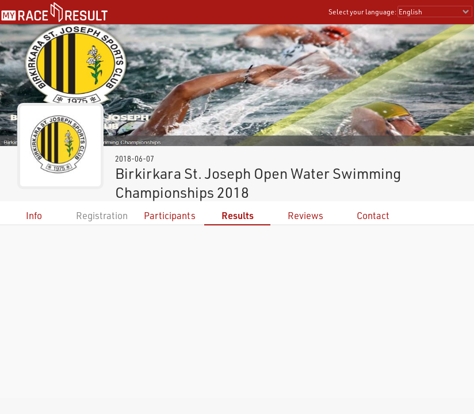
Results (237, 215)
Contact (373, 215)
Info (34, 215)
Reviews (305, 215)
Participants (170, 215)
